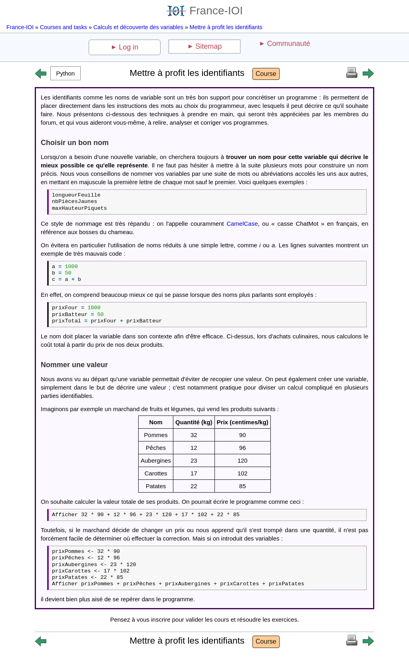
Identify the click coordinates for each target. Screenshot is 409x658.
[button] (65, 73)
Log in (129, 47)
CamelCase (242, 223)
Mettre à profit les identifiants (226, 27)
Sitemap (208, 46)
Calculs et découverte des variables (138, 27)
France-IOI (204, 10)
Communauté (288, 44)
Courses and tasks (63, 27)
